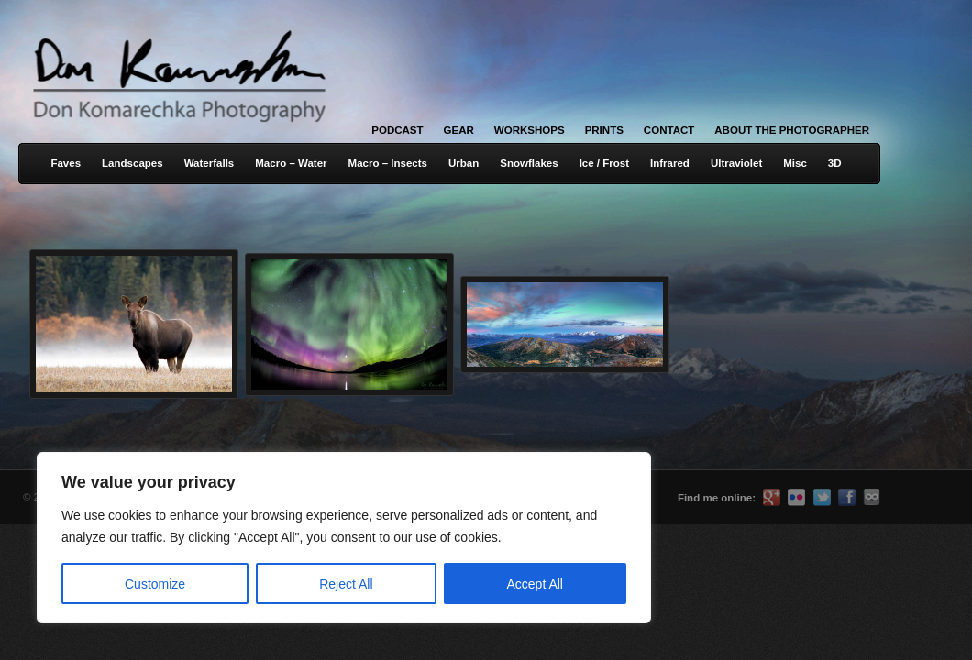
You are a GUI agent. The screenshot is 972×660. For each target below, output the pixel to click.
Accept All (535, 584)
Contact (669, 130)
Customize (155, 584)
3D (835, 163)
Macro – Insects (387, 163)
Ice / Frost (604, 163)
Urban (463, 163)
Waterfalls (209, 163)
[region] (238, 537)
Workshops (529, 130)
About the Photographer (791, 130)
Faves (65, 163)
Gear (459, 130)
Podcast (397, 130)
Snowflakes (529, 163)
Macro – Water (290, 163)
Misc (795, 163)
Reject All (345, 584)
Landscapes (132, 163)
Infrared (670, 163)
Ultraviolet (736, 163)
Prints (604, 130)
